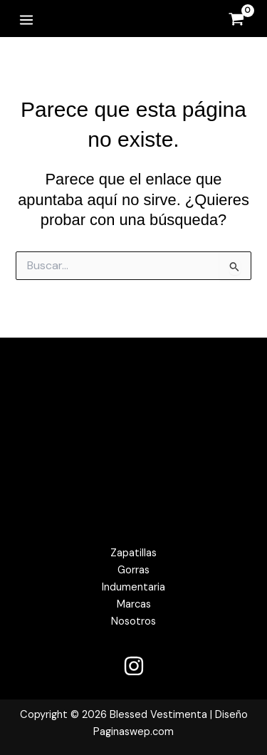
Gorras (133, 570)
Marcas (134, 604)
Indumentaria (133, 587)
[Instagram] (134, 666)
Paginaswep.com (133, 732)
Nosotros (133, 621)
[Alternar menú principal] (26, 19)
